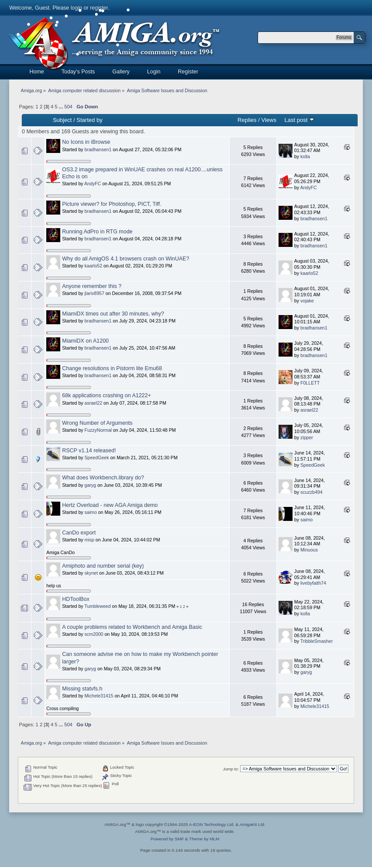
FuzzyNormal (98, 430)
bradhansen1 (98, 149)
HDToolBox (75, 599)
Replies (247, 120)
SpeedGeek (97, 457)
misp (89, 539)
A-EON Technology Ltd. (211, 824)
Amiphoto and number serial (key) (103, 566)
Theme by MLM (204, 838)
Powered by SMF (167, 838)
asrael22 (94, 403)
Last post (299, 120)
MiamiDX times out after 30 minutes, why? (113, 314)
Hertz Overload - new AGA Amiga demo (110, 505)
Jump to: (231, 768)
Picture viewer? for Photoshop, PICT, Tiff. (111, 204)
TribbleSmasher (316, 641)
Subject (62, 120)
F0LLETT (310, 382)
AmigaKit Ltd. (252, 824)
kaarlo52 (94, 265)
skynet (91, 573)
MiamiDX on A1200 (85, 341)
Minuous (309, 549)
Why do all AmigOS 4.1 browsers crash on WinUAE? (125, 259)
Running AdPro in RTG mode (97, 232)
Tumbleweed (97, 606)
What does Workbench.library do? (103, 478)
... (61, 106)
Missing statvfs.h (82, 689)
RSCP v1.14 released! (89, 450)
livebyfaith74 (313, 583)
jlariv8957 (94, 293)
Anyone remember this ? (91, 286)
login (76, 8)
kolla (305, 156)
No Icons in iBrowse (86, 142)
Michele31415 (99, 695)
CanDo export (79, 533)
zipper (306, 437)
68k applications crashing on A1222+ (106, 395)
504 (68, 106)
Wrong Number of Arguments (97, 423)
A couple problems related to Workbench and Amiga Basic (132, 627)
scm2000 (94, 634)
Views (268, 120)
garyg (90, 485)
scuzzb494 (311, 492)
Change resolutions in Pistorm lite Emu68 (112, 368)
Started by (89, 120)
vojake (307, 300)
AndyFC (92, 183)
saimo (91, 512)
